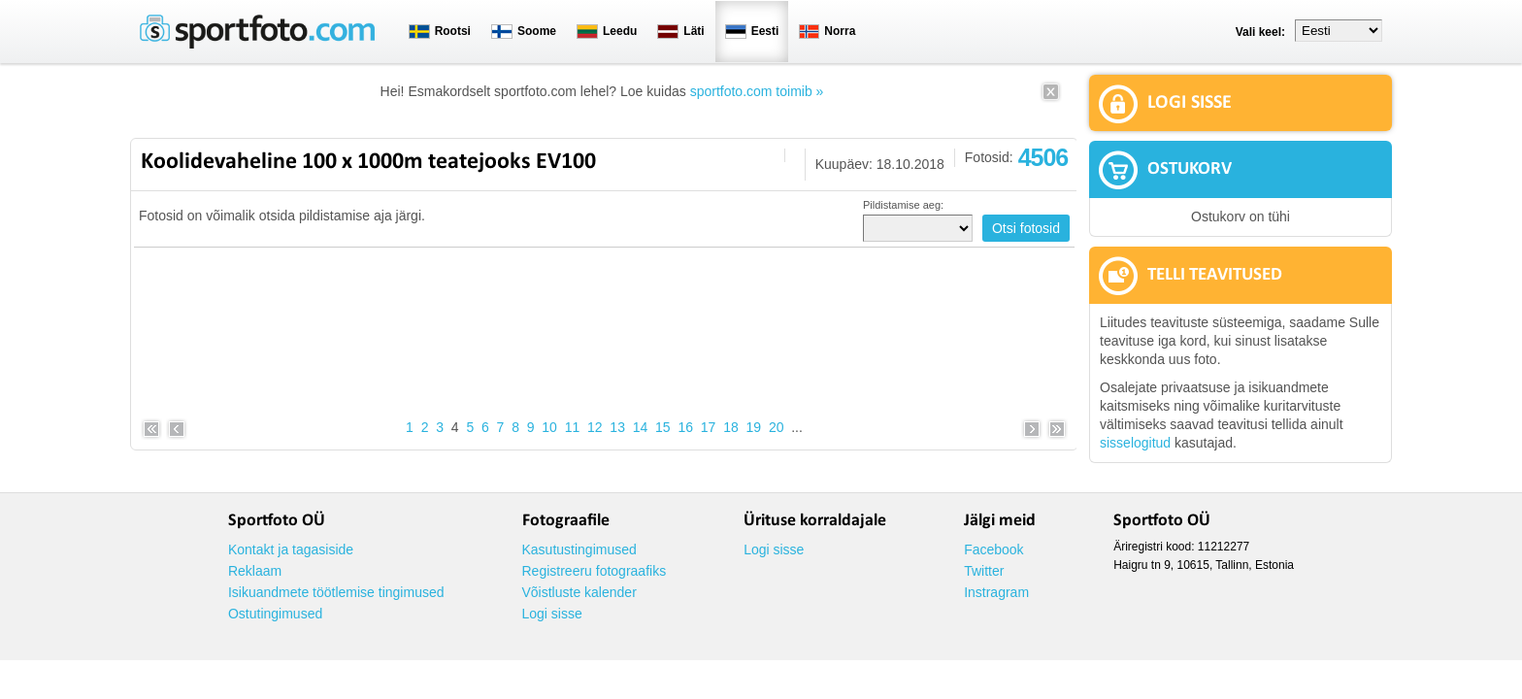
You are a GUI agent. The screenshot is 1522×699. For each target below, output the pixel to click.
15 (663, 427)
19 (754, 427)
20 (776, 427)
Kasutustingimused (579, 549)
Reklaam (254, 571)
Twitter (984, 571)
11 (572, 427)
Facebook (993, 549)
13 (617, 427)
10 (549, 427)
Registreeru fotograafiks (594, 571)
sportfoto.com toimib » (757, 91)
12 (595, 427)
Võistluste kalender (579, 592)
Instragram (996, 592)
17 (708, 427)
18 (731, 427)
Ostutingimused (275, 613)
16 (685, 427)
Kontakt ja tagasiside (290, 549)
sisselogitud (1135, 442)
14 (640, 427)
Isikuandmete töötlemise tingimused (336, 592)
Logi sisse (552, 613)
